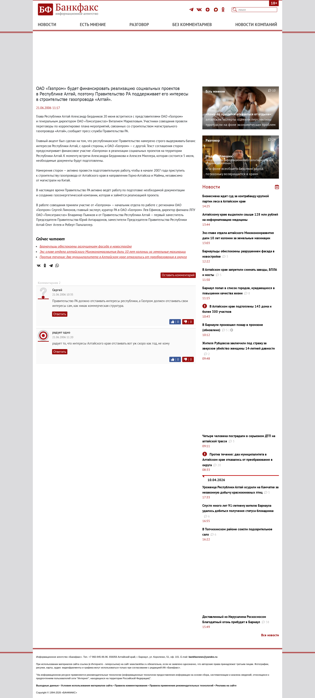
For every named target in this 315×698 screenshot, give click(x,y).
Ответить (59, 314)
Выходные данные (47, 685)
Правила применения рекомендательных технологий (182, 685)
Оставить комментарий (178, 275)
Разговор (139, 24)
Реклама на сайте (226, 685)
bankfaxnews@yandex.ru (203, 657)
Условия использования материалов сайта (86, 685)
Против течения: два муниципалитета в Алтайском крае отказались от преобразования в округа (113, 257)
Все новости (270, 635)
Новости (47, 24)
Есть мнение (93, 24)
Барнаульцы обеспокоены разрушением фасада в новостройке (86, 246)
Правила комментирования (131, 685)
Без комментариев (192, 24)
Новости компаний (256, 24)
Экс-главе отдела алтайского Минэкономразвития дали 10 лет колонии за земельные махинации (113, 251)
